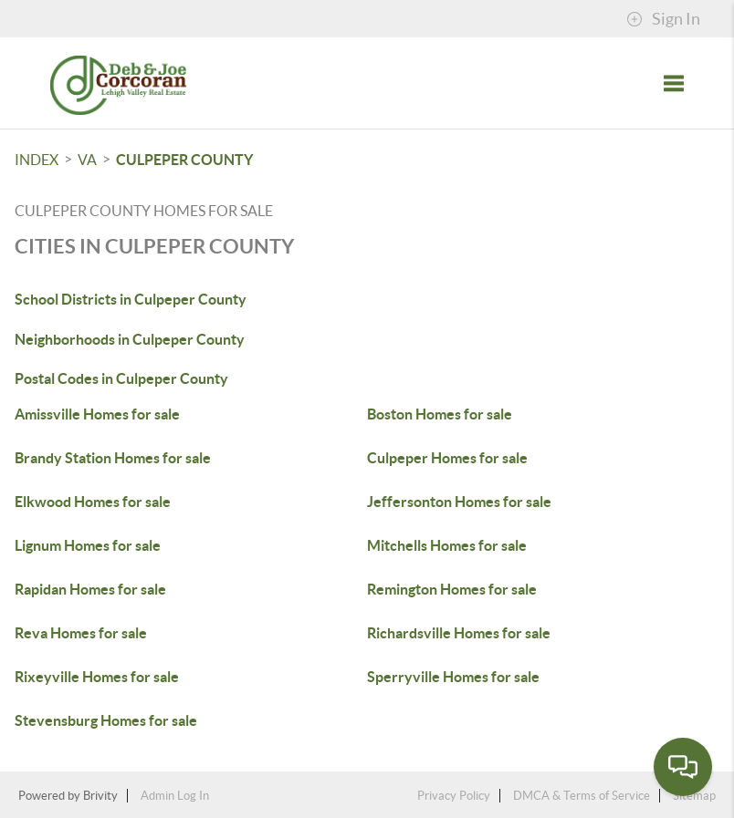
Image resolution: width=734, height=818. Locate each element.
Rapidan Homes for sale (90, 589)
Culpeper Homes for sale (447, 457)
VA (87, 159)
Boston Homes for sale (439, 414)
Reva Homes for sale (81, 633)
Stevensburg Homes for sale (106, 720)
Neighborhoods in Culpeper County (130, 339)
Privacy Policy (453, 795)
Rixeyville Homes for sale (97, 676)
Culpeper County (184, 159)
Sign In (663, 19)
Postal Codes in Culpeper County (121, 378)
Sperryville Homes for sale (453, 676)
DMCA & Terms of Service (581, 795)
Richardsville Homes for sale (458, 633)
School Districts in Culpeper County (130, 299)
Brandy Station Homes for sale (113, 457)
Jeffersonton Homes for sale (459, 501)
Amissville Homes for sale (97, 414)
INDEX (36, 159)
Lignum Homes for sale (88, 545)
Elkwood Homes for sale (93, 501)
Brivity (100, 795)
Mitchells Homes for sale (447, 545)
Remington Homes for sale (452, 589)
